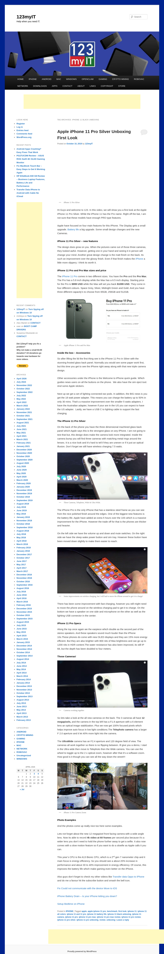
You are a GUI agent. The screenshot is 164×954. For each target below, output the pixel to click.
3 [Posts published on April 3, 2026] (34, 774)
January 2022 (23, 409)
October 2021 (23, 416)
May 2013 (21, 710)
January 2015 (23, 642)
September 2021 (25, 419)
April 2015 (21, 635)
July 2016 (21, 591)
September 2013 (25, 696)
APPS (54, 86)
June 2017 (22, 561)
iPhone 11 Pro (69, 276)
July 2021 (21, 426)
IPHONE (33, 79)
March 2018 (22, 544)
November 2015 (24, 612)
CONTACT (67, 86)
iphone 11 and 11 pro (76, 914)
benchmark (112, 911)
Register (21, 123)
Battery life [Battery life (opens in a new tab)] (73, 229)
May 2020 (21, 473)
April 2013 (21, 713)
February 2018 (24, 547)
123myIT (26, 16)
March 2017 (22, 571)
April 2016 (21, 598)
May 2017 (21, 564)
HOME (20, 79)
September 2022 (25, 392)
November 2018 (24, 520)
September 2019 (25, 500)
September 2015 (25, 618)
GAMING (103, 79)
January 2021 (23, 446)
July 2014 (21, 662)
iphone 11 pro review (131, 917)
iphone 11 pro (71, 917)
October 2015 (23, 615)
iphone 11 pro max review (109, 917)
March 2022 (22, 405)
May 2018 (21, 537)
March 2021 (22, 439)
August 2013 (23, 700)
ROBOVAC (139, 79)
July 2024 (21, 382)
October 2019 (23, 497)
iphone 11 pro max (87, 917)
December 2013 (24, 686)
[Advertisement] (82, 101)
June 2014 (22, 666)
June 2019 (22, 510)
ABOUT (81, 86)
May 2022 (21, 399)
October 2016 (23, 581)
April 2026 (21, 378)
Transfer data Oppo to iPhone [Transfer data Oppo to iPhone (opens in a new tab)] (128, 876)
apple (84, 911)
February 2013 (24, 720)
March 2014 (22, 676)
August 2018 (23, 531)
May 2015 (21, 632)
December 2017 (24, 554)
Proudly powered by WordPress (81, 951)
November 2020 (24, 453)
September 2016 (25, 585)
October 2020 (23, 456)
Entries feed (22, 130)
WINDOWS (71, 79)
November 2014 (24, 649)
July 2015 (21, 625)
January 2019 (23, 517)
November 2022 (24, 385)
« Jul (22, 789)
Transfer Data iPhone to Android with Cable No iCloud (28, 192)
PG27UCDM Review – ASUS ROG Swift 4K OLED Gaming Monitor (31, 159)
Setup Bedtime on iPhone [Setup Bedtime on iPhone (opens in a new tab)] (71, 903)
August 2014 (23, 659)
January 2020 (23, 487)
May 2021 (21, 432)
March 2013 (22, 717)
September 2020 (25, 460)
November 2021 (24, 412)
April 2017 (21, 568)
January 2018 (23, 551)
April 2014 (21, 673)
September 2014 (25, 656)
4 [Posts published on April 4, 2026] (38, 774)
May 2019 (21, 514)
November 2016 (24, 578)
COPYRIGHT (107, 86)
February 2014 (24, 679)
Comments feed (24, 134)
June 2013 (22, 706)
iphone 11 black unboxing (119, 914)
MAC (58, 79)
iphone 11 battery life (96, 914)
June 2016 (22, 595)
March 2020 (22, 480)
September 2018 (25, 527)
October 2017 (23, 558)
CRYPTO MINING (120, 79)
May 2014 (21, 669)
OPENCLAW (88, 79)
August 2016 (23, 588)
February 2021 (24, 443)
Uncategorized (24, 755)
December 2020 (24, 449)
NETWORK (22, 86)
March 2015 (22, 639)
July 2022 (21, 395)
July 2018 (21, 534)
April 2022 (21, 402)
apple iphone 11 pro (97, 911)
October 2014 (23, 652)
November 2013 (24, 689)
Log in (20, 127)
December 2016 (24, 574)
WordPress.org (24, 137)
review (102, 920)
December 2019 (24, 490)
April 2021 (21, 436)
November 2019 (24, 493)
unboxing (111, 920)
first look (122, 911)
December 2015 (24, 608)
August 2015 (23, 622)
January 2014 (23, 683)
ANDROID (46, 79)
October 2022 (23, 388)
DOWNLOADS (40, 86)
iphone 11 (132, 911)
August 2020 (23, 463)
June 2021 (22, 429)
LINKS (93, 86)
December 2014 (24, 645)
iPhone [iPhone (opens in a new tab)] (139, 258)
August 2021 (23, 422)
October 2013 (23, 693)
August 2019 (23, 504)
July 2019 (21, 507)
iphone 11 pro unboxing (87, 920)
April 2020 (21, 476)
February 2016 (24, 605)
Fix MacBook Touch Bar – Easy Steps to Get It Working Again (31, 169)
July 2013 (21, 703)
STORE (121, 86)
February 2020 (24, 483)
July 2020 (21, 466)
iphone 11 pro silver (66, 920)
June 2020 (22, 470)
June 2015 (22, 629)
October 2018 (23, 524)
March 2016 (22, 601)
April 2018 (21, 541)
